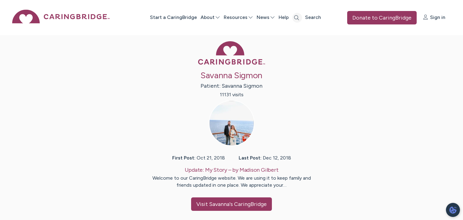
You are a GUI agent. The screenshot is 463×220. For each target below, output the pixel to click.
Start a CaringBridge (173, 17)
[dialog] (453, 210)
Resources (238, 17)
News (265, 17)
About (210, 17)
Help (283, 17)
